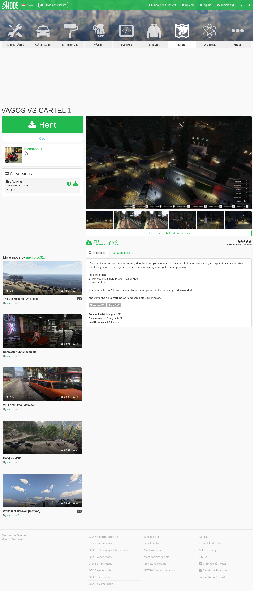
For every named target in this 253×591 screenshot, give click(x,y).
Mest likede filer (153, 550)
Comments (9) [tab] (123, 252)
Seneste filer (151, 536)
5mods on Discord (212, 577)
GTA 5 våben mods (100, 557)
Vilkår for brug (207, 550)
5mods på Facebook (213, 570)
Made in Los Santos (13, 539)
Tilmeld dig (225, 5)
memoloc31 (33, 149)
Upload (188, 5)
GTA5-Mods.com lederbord (160, 570)
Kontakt (203, 536)
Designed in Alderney (14, 535)
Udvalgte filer (152, 543)
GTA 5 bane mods (99, 577)
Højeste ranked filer (155, 563)
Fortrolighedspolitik (210, 543)
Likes (118, 244)
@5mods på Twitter (212, 563)
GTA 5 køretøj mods (101, 543)
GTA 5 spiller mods (100, 570)
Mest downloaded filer (157, 557)
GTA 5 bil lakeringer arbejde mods (109, 550)
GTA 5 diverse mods (101, 583)
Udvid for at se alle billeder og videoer (168, 233)
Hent (42, 124)
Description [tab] (97, 252)
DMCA (203, 557)
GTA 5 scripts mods (100, 563)
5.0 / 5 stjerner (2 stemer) (239, 245)
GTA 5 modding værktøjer (104, 536)
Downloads (99, 244)
